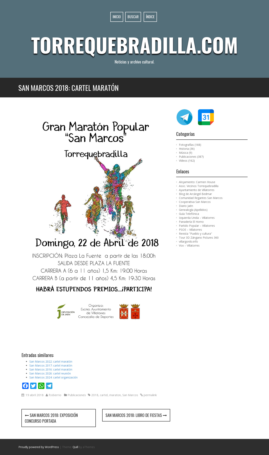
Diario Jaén (186, 206)
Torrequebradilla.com (134, 44)
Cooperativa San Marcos (195, 202)
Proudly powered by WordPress (38, 447)
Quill (75, 447)
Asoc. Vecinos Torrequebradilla (198, 186)
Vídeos (183, 160)
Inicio (117, 16)
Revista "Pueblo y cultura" (195, 233)
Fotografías (186, 145)
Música (183, 153)
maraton (115, 395)
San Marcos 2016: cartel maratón (50, 369)
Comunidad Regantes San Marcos (201, 198)
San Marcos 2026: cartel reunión (50, 373)
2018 (94, 395)
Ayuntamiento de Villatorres (196, 190)
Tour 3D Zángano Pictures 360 (199, 237)
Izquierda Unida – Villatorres (197, 218)
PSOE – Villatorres (190, 229)
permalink (150, 395)
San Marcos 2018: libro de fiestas (136, 415)
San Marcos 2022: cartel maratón (50, 361)
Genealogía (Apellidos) (193, 210)
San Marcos (130, 395)
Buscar (133, 16)
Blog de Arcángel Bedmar (195, 194)
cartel (104, 395)
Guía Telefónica (189, 214)
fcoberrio (55, 395)
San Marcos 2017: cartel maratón (50, 365)
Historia (184, 149)
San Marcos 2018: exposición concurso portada (51, 418)
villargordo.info (188, 241)
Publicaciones (77, 395)
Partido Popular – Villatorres (197, 226)
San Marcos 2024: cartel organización (53, 377)
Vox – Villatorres (189, 245)
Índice (150, 16)
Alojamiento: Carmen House (197, 182)
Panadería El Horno (191, 222)
